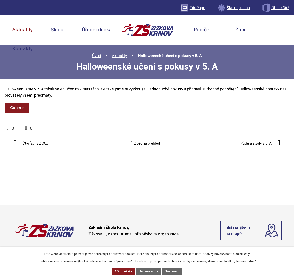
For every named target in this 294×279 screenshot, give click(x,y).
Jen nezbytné (149, 271)
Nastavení (172, 271)
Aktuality (119, 55)
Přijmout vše (123, 271)
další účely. (242, 253)
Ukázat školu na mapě (238, 231)
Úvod (96, 55)
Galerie (17, 107)
